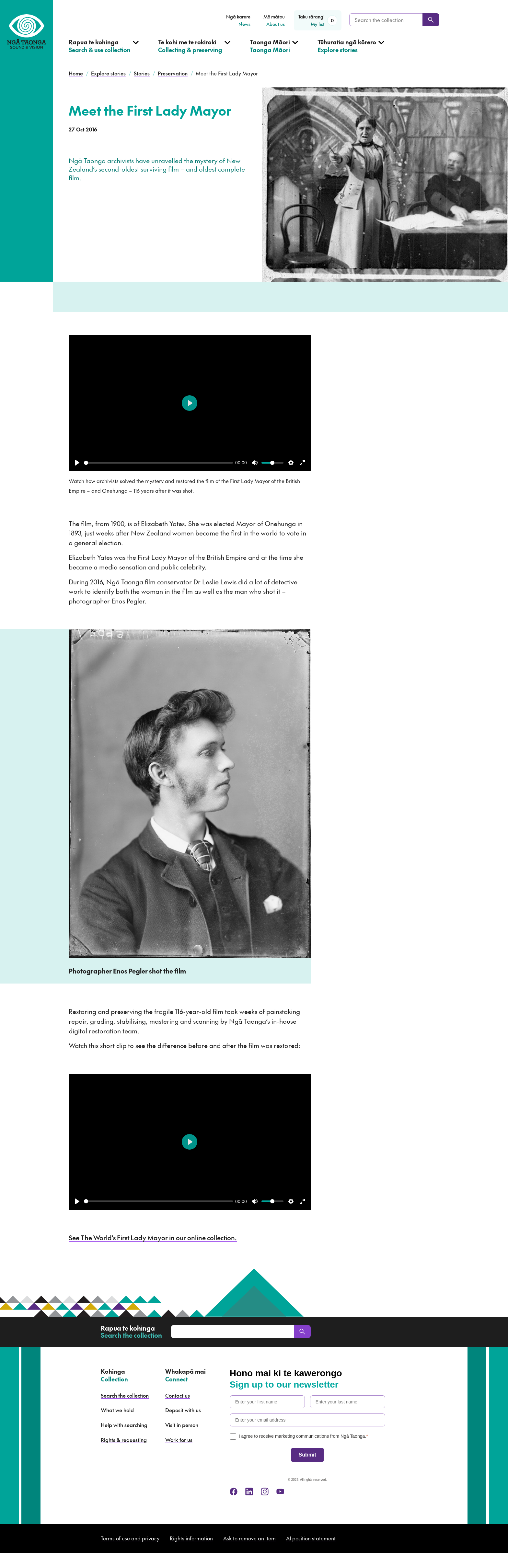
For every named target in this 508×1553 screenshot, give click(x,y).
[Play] (77, 462)
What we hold (117, 1409)
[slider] (158, 463)
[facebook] (233, 1491)
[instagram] (265, 1491)
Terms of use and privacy (130, 1538)
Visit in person (181, 1424)
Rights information (191, 1538)
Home (76, 73)
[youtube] (280, 1491)
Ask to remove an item (249, 1538)
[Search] (430, 19)
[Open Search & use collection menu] (104, 51)
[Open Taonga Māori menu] (274, 51)
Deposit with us (183, 1409)
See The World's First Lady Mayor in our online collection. (153, 1237)
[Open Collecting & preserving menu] (194, 51)
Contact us (177, 1395)
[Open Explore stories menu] (351, 51)
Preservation (173, 73)
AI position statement (311, 1538)
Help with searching (124, 1424)
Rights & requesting (124, 1439)
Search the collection (125, 1395)
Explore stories (108, 73)
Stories (142, 73)
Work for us (178, 1439)
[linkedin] (249, 1491)
